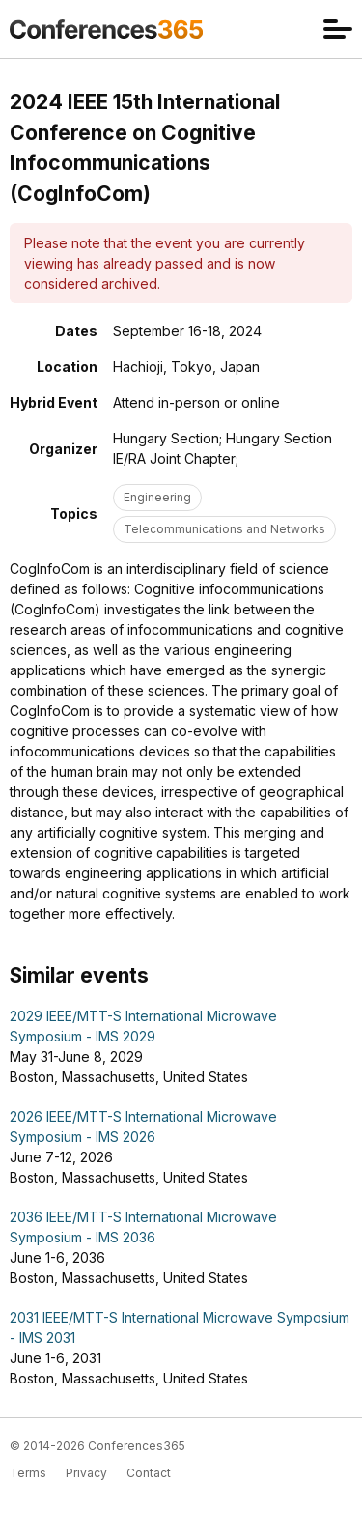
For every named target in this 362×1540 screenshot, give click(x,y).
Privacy (86, 1473)
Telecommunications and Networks (224, 529)
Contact (148, 1473)
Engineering (157, 497)
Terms (28, 1473)
